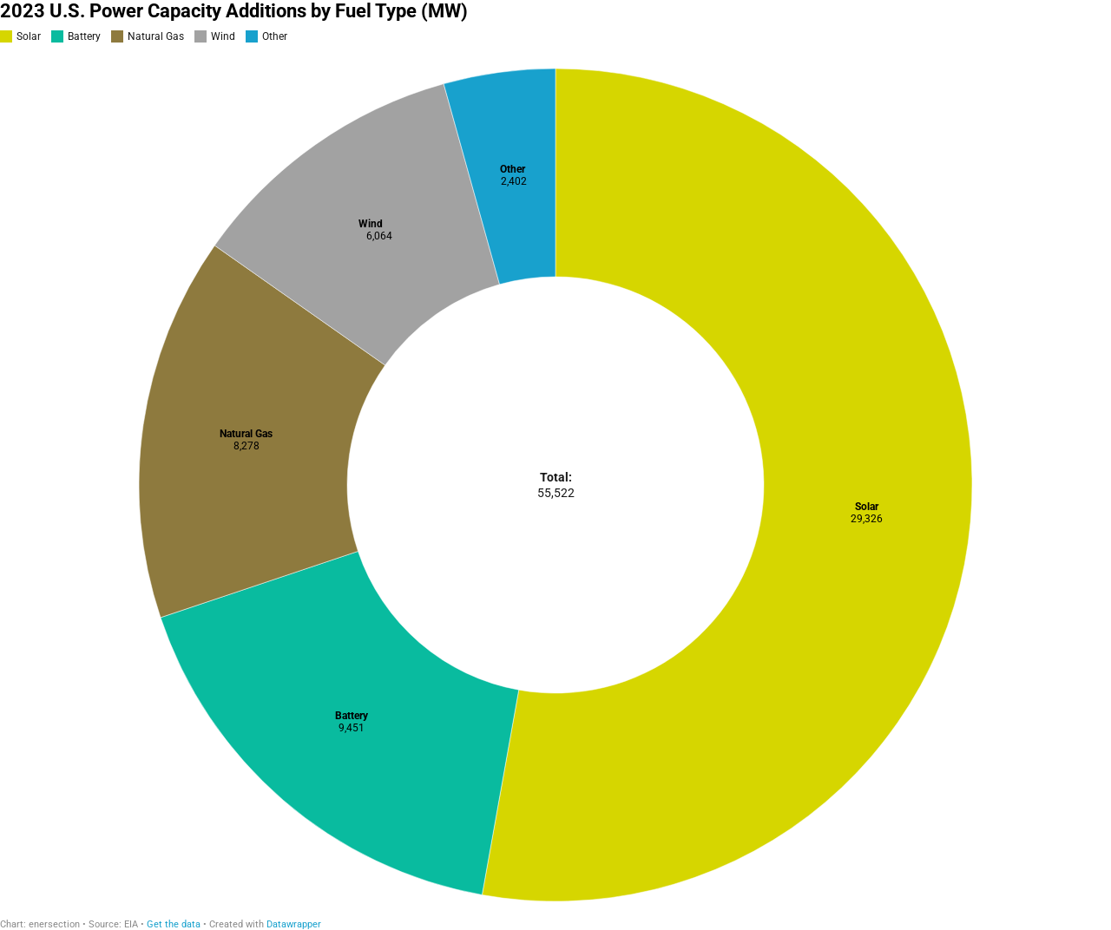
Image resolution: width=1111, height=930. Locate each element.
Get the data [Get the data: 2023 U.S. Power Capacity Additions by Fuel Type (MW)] (174, 924)
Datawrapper (293, 924)
